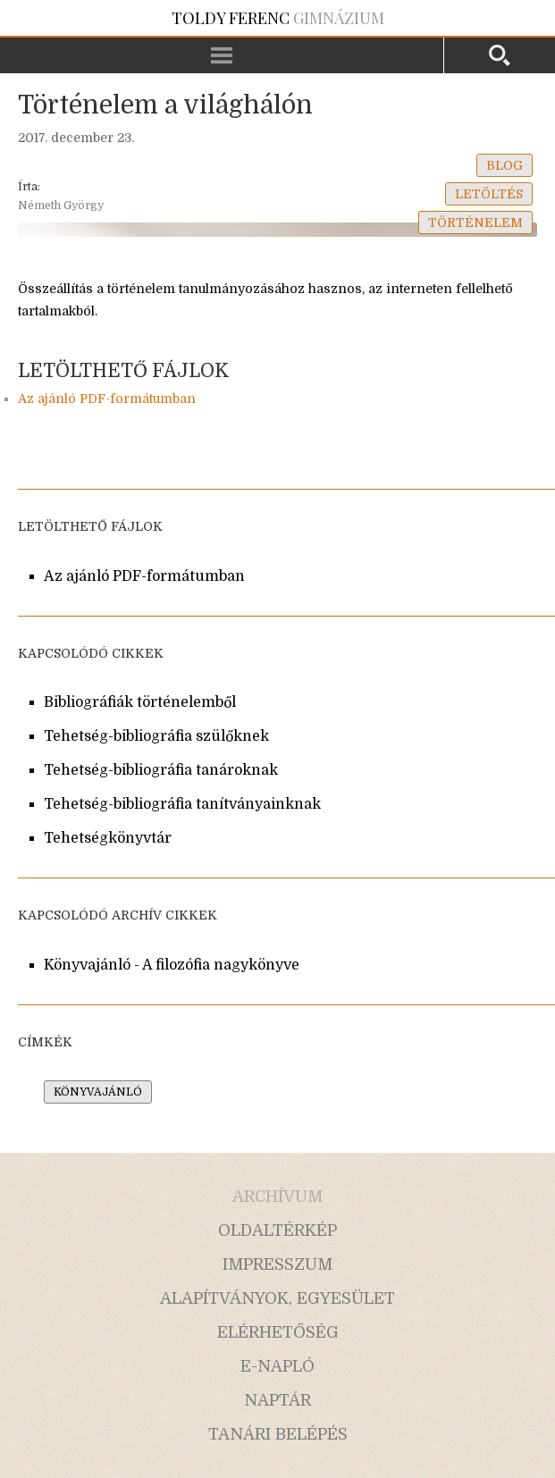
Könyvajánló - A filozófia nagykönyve (171, 965)
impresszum (277, 1264)
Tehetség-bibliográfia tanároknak (161, 770)
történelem (475, 222)
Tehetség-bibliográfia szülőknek (156, 736)
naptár (277, 1400)
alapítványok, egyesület (277, 1298)
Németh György (61, 205)
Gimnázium (278, 18)
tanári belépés (278, 1434)
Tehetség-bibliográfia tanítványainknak (182, 804)
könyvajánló (98, 1092)
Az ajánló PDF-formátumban (107, 398)
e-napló (277, 1366)
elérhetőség (278, 1332)
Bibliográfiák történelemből (140, 702)
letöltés (489, 194)
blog (504, 165)
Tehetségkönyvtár (108, 838)
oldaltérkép (277, 1230)
